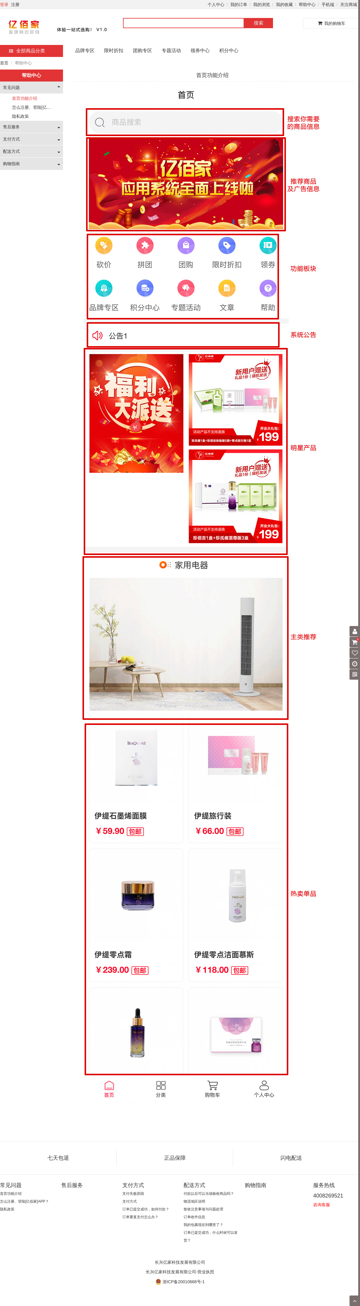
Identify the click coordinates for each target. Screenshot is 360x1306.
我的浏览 (261, 4)
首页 (4, 63)
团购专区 (142, 50)
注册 (15, 4)
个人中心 (216, 4)
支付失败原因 (133, 1194)
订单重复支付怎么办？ (140, 1217)
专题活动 (171, 50)
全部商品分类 (27, 50)
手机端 (328, 4)
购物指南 (11, 163)
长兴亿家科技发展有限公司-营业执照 (180, 1271)
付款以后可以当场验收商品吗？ (209, 1194)
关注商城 (348, 4)
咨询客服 (321, 1204)
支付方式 (11, 139)
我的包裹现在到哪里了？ (203, 1225)
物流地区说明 (194, 1201)
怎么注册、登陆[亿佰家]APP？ (40, 107)
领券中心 (200, 50)
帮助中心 (307, 4)
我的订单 (238, 4)
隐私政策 (20, 116)
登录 (4, 4)
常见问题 (11, 87)
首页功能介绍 (24, 98)
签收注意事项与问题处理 (203, 1209)
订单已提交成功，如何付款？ (145, 1209)
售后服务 (11, 126)
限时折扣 (113, 50)
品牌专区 (84, 50)
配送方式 (11, 151)
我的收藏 (284, 4)
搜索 (258, 22)
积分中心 (228, 50)
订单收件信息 (194, 1217)
